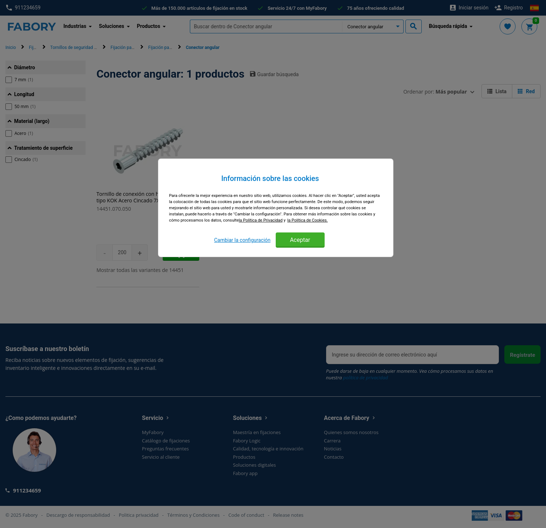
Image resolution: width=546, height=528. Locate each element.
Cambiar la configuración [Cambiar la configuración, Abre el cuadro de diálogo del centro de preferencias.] (242, 240)
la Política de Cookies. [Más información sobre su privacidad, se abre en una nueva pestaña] (307, 220)
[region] (275, 207)
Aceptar (300, 239)
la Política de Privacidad (261, 220)
